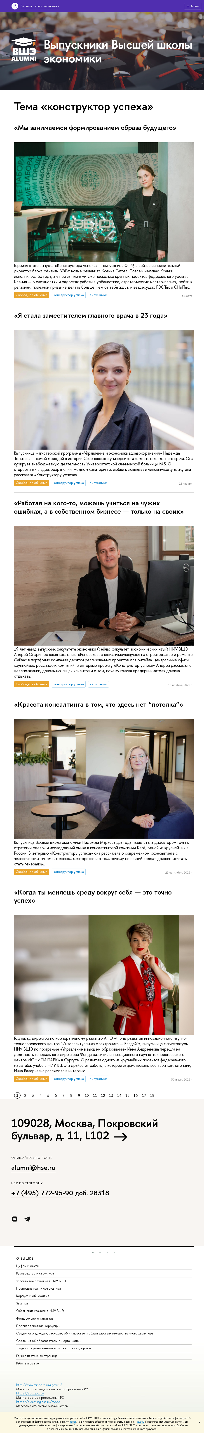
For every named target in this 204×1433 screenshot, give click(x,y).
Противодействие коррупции (38, 1326)
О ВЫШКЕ (24, 1258)
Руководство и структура (35, 1273)
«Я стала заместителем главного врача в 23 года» (91, 315)
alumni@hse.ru (33, 1167)
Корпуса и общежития (32, 1296)
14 (119, 1095)
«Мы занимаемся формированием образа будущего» (95, 127)
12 (103, 1095)
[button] (92, 1253)
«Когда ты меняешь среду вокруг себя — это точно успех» (93, 896)
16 (136, 1095)
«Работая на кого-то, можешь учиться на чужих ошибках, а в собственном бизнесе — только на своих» (99, 507)
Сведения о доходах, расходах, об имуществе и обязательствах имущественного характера (84, 1333)
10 (87, 1095)
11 (95, 1095)
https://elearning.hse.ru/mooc (38, 1402)
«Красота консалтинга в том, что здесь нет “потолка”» (98, 704)
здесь (73, 1422)
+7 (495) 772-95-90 (42, 1193)
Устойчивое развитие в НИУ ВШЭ (41, 1281)
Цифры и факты (27, 1266)
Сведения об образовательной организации (48, 1341)
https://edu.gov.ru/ (30, 1393)
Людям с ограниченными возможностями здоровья (53, 1348)
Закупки (22, 1303)
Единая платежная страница (36, 1356)
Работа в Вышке (27, 1363)
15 (127, 1095)
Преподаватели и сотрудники (38, 1288)
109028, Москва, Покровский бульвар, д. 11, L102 (84, 1129)
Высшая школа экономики (40, 6)
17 (144, 1095)
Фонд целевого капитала (34, 1318)
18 (152, 1095)
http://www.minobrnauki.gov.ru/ (39, 1385)
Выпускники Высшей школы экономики (118, 51)
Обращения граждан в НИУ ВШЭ (40, 1311)
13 (111, 1095)
